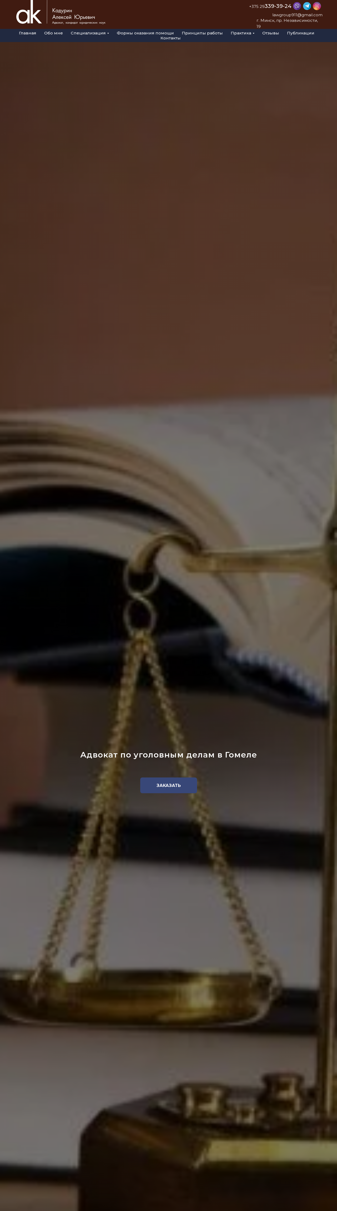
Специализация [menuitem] (88, 32)
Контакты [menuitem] (170, 37)
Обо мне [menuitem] (53, 32)
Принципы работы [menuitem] (202, 32)
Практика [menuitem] (241, 32)
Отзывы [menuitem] (270, 32)
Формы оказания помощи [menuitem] (145, 32)
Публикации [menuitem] (300, 32)
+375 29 (257, 6)
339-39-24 (278, 6)
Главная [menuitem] (27, 32)
